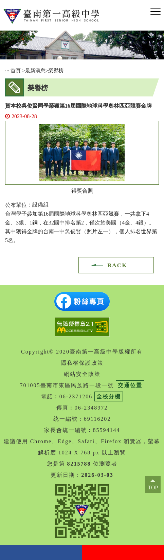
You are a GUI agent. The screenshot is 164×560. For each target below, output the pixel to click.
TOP (153, 487)
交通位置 (130, 385)
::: (7, 70)
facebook (41, 552)
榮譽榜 (55, 70)
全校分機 (108, 396)
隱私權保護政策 (82, 363)
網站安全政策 (82, 374)
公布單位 (16, 205)
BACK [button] (117, 265)
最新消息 (35, 70)
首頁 (16, 70)
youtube (123, 552)
